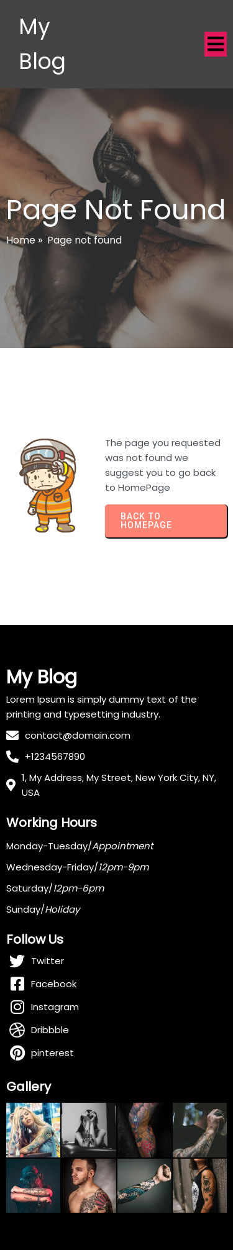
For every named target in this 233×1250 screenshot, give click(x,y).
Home (20, 240)
